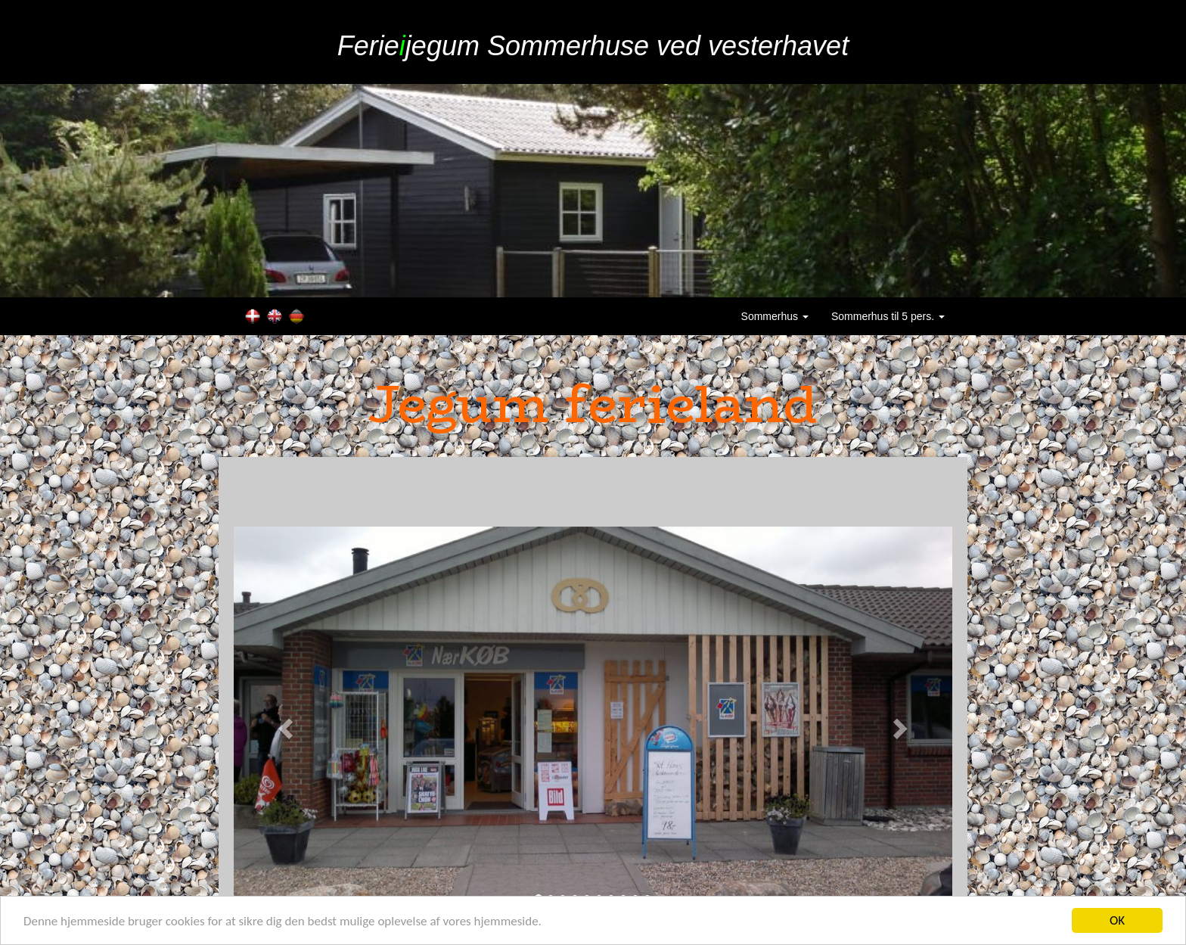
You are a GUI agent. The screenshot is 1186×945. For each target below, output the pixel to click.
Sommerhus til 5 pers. (888, 316)
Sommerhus (775, 316)
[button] (288, 728)
